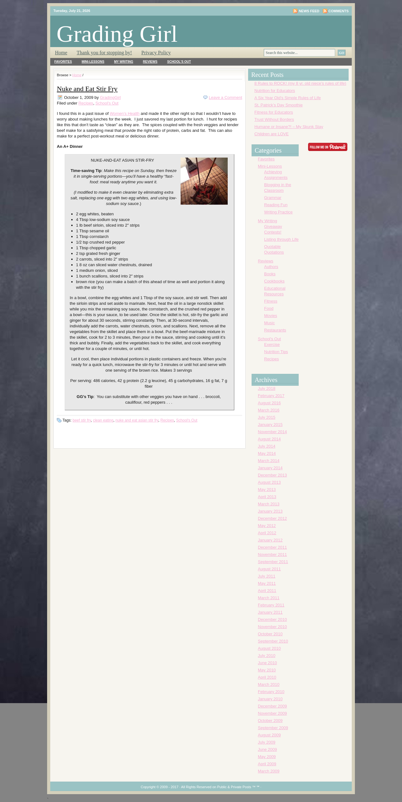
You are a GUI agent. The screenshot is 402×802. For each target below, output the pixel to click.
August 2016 (269, 403)
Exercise (272, 344)
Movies (270, 315)
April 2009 (267, 764)
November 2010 (272, 626)
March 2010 (269, 684)
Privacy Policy (156, 52)
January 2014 (270, 468)
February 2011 (271, 605)
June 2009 (267, 749)
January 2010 (270, 699)
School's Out (179, 61)
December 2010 (272, 619)
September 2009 (273, 727)
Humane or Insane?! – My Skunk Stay (288, 126)
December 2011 (272, 547)
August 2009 (269, 735)
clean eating (103, 420)
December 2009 (272, 706)
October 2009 (270, 720)
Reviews (150, 61)
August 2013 (269, 482)
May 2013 (267, 489)
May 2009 (267, 756)
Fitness (270, 301)
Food (269, 308)
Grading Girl (117, 34)
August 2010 (269, 648)
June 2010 (267, 662)
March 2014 (269, 460)
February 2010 (271, 691)
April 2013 (267, 496)
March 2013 (269, 504)
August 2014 (269, 439)
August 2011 (269, 569)
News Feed (309, 11)
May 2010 (267, 670)
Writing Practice (278, 212)
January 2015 (270, 424)
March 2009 (269, 771)
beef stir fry (82, 420)
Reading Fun (275, 204)
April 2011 (267, 590)
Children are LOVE (271, 134)
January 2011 (270, 612)
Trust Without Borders (274, 119)
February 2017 (271, 395)
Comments (339, 11)
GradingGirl (110, 97)
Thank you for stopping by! (104, 52)
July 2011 (266, 576)
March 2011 (269, 597)
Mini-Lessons (93, 61)
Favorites (63, 61)
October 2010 (270, 634)
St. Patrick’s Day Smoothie (278, 105)
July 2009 (266, 742)
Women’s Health (124, 113)
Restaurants (275, 330)
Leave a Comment (225, 97)
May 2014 (267, 453)
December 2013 (272, 475)
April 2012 (267, 532)
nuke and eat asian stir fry (137, 420)
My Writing (123, 61)
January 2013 (270, 511)
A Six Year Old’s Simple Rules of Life (287, 97)
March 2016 (269, 410)
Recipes (86, 103)
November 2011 (272, 554)
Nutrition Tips (276, 351)
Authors (271, 266)
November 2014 (272, 431)
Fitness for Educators (273, 112)
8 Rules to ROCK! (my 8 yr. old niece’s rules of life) (300, 83)
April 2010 (267, 677)
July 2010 (266, 655)
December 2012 (272, 518)
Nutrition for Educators (274, 90)
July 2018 (266, 388)
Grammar (272, 197)
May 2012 (267, 525)
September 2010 (273, 641)
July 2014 (266, 446)
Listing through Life (281, 239)
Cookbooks (274, 281)
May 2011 (267, 583)
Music (269, 322)
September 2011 (273, 561)
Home (61, 52)
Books (269, 274)
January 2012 (270, 540)
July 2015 (266, 417)
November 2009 (272, 713)
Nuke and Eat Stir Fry (87, 89)
